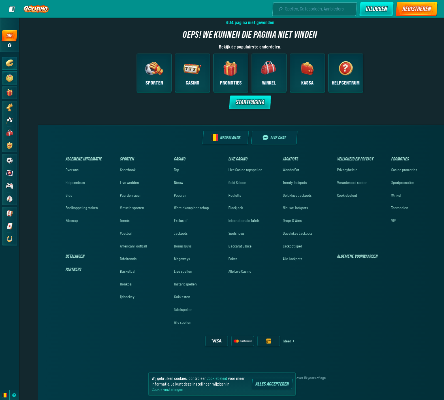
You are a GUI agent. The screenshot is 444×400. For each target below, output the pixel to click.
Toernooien (381, 208)
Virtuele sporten (114, 208)
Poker (214, 259)
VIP (375, 220)
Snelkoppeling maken (63, 208)
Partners (55, 269)
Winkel (378, 195)
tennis (106, 220)
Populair (162, 195)
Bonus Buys (164, 246)
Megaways (164, 259)
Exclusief (162, 220)
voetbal (107, 233)
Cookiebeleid (329, 195)
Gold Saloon (219, 182)
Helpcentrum (57, 182)
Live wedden (111, 182)
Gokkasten (164, 297)
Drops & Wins (273, 220)
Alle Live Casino (221, 271)
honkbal (108, 284)
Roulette (216, 195)
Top (158, 170)
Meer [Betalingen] (271, 341)
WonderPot (272, 170)
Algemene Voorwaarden (339, 256)
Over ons (53, 170)
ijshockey (109, 297)
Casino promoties (386, 170)
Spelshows (218, 233)
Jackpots (162, 233)
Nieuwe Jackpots (277, 208)
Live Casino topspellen (227, 170)
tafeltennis (110, 259)
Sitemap (53, 220)
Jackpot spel (273, 246)
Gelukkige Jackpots (278, 195)
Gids (50, 195)
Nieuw (160, 182)
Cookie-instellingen (167, 389)
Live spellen (165, 271)
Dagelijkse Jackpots (279, 233)
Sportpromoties (384, 182)
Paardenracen (112, 195)
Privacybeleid (329, 170)
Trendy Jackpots (276, 182)
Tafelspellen (165, 309)
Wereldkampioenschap (173, 208)
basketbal (109, 271)
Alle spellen (164, 322)
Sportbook (109, 170)
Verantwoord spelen (334, 182)
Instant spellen (167, 284)
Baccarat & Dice (221, 246)
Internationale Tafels (225, 220)
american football (115, 246)
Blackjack (217, 208)
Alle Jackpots (274, 259)
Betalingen (56, 256)
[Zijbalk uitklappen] (11, 9)
